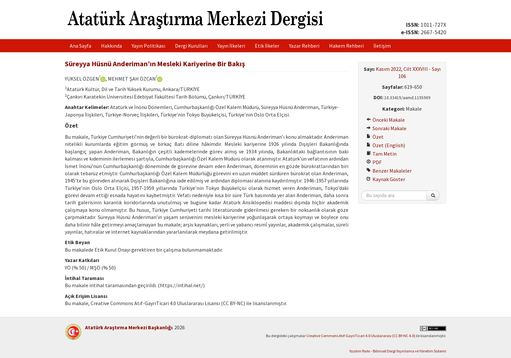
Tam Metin (381, 153)
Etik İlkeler (267, 45)
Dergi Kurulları (191, 45)
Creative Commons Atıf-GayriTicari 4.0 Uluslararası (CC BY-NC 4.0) (360, 335)
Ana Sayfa (80, 45)
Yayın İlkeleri (231, 45)
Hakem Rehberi (346, 45)
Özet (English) (385, 145)
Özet (375, 136)
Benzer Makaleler (389, 170)
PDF (374, 162)
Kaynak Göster (385, 179)
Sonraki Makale (386, 128)
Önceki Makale (385, 120)
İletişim (382, 45)
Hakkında (111, 45)
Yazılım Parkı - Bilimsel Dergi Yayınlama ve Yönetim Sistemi (397, 351)
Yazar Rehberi (304, 45)
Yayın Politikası (148, 45)
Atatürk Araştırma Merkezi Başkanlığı (128, 327)
